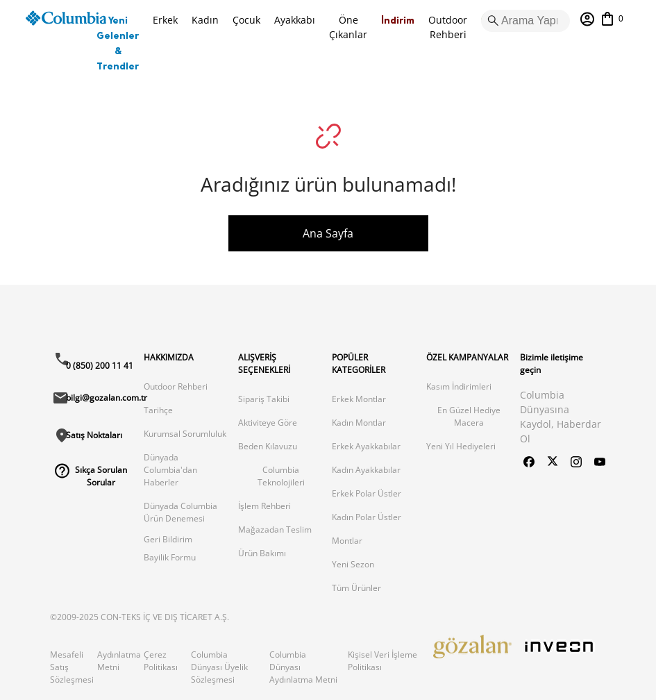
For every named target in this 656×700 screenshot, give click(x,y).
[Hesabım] (587, 19)
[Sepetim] (611, 19)
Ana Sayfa (328, 233)
